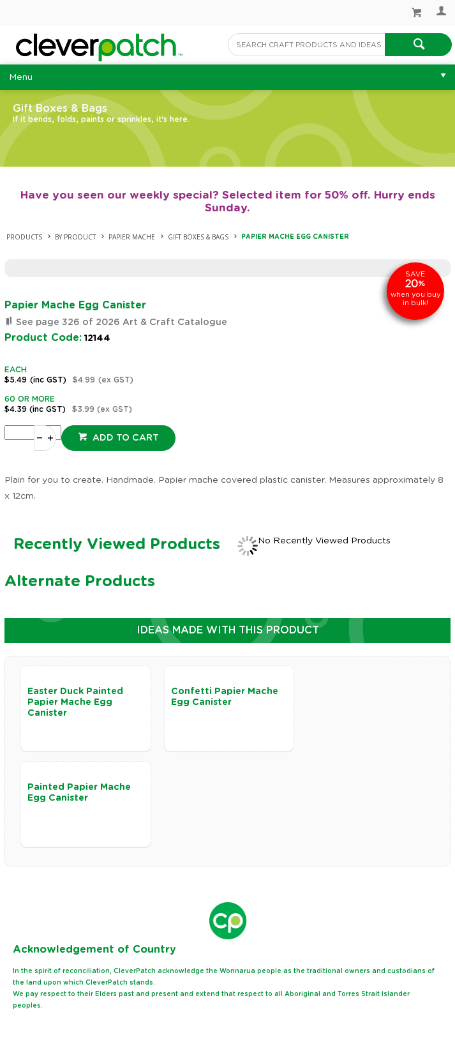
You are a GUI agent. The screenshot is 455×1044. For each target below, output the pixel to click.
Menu (21, 77)
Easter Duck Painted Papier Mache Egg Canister (75, 702)
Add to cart (124, 438)
